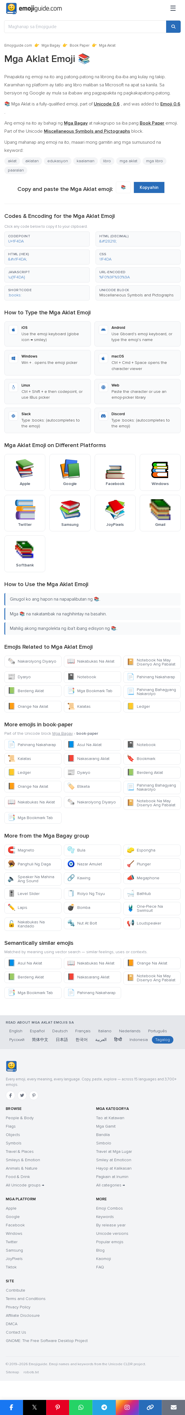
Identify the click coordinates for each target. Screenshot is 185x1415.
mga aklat (128, 160)
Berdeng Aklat (26, 691)
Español (37, 1031)
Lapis (17, 907)
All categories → (110, 1185)
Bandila (103, 1134)
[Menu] (173, 8)
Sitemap (12, 1372)
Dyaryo (19, 677)
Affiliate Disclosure (23, 1315)
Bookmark (141, 759)
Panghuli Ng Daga (29, 864)
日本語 (62, 1039)
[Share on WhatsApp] (80, 1407)
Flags (11, 1126)
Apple (11, 1208)
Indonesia (139, 1039)
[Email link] (173, 1407)
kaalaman (85, 160)
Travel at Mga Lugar (114, 1151)
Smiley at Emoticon (113, 1159)
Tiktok (11, 1267)
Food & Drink (18, 1176)
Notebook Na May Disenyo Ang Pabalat (151, 662)
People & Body (20, 1117)
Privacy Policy (18, 1307)
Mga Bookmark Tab (89, 691)
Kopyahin (149, 187)
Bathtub (139, 894)
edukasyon (57, 160)
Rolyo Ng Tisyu (86, 894)
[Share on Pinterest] (57, 1407)
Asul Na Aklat (84, 745)
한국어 (82, 1039)
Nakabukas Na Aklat (90, 661)
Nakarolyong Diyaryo (32, 661)
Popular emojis (109, 1241)
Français (83, 1031)
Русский (16, 1039)
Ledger (138, 706)
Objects (13, 1134)
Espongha (141, 850)
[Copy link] (150, 1407)
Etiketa (78, 786)
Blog (100, 1250)
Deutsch (60, 1031)
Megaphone (143, 878)
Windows (14, 1233)
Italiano (105, 1031)
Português (157, 1031)
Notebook (81, 677)
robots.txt (31, 1372)
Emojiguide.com (18, 45)
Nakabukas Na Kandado (26, 924)
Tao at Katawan (110, 1117)
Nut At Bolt (82, 923)
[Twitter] (22, 1095)
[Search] (173, 27)
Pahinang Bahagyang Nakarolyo (151, 691)
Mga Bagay (51, 45)
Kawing (78, 878)
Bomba (78, 907)
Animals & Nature (21, 1168)
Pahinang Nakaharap (151, 677)
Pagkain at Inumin (112, 1176)
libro (107, 160)
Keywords (105, 1216)
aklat (12, 160)
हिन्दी (118, 1039)
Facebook (15, 1225)
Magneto (21, 850)
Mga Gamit (106, 1126)
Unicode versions (112, 1233)
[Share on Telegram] (104, 1407)
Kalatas (79, 706)
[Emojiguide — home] (34, 8)
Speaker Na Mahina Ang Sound (31, 878)
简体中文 (40, 1039)
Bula (76, 850)
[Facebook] (10, 1095)
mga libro (154, 160)
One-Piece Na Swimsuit (145, 908)
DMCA (11, 1323)
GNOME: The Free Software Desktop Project (47, 1340)
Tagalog (162, 1039)
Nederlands (130, 1031)
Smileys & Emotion (23, 1159)
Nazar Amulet (84, 864)
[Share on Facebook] (11, 1407)
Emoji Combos (109, 1208)
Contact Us (16, 1332)
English (15, 1031)
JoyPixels (14, 1258)
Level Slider (23, 894)
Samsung (14, 1250)
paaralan (16, 170)
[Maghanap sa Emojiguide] (85, 27)
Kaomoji (103, 1258)
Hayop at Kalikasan (114, 1168)
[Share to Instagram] (127, 1407)
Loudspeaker (144, 923)
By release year (110, 1225)
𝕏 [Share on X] (34, 1407)
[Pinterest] (33, 1095)
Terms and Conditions (26, 1298)
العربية (101, 1039)
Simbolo (103, 1143)
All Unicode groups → (25, 1185)
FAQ (100, 1267)
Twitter (11, 1241)
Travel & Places (20, 1151)
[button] (47, 239)
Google (13, 1216)
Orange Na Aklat (28, 706)
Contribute (15, 1290)
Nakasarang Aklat (88, 759)
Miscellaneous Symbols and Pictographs (136, 295)
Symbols (13, 1143)
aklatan (32, 160)
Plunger (139, 864)
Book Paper (79, 45)
